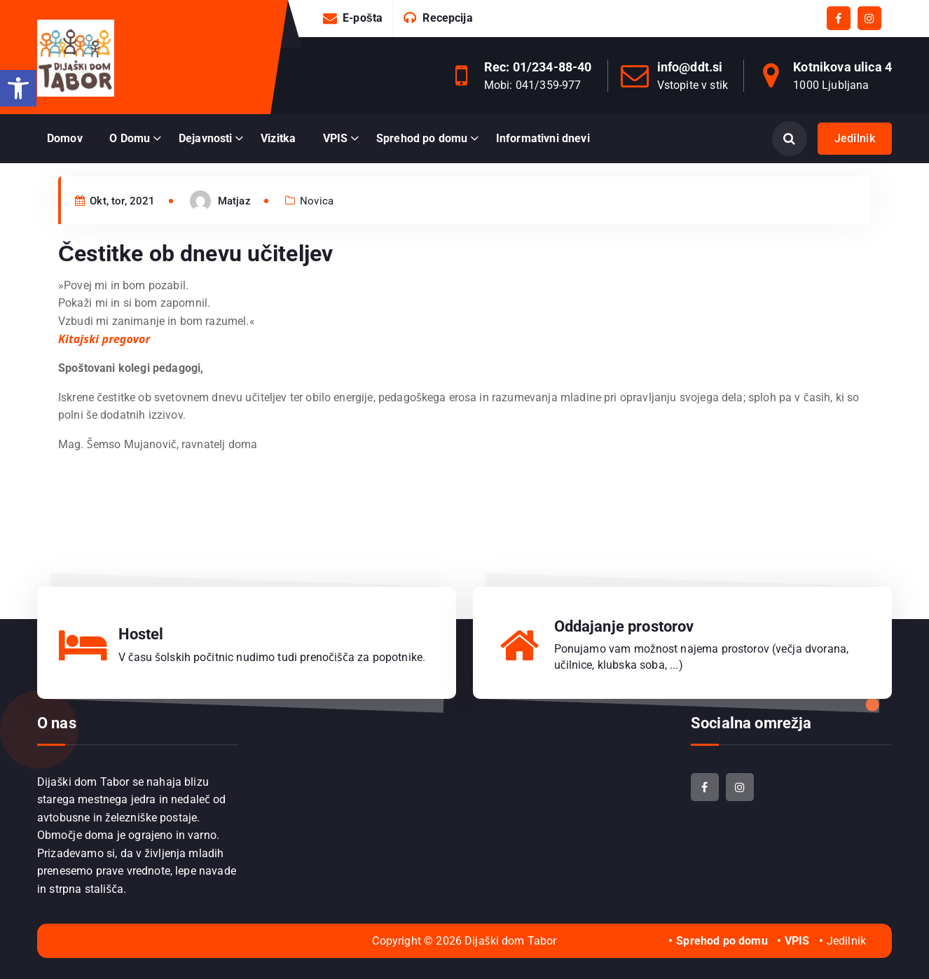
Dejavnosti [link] (206, 138)
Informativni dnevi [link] (543, 138)
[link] (18, 88)
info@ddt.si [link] (690, 67)
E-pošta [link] (363, 18)
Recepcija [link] (447, 18)
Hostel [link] (141, 634)
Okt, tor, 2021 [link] (115, 224)
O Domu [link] (129, 138)
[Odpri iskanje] (789, 138)
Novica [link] (316, 224)
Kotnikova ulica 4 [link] (842, 67)
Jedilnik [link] (854, 138)
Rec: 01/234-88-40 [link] (538, 67)
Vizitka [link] (278, 138)
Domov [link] (65, 138)
